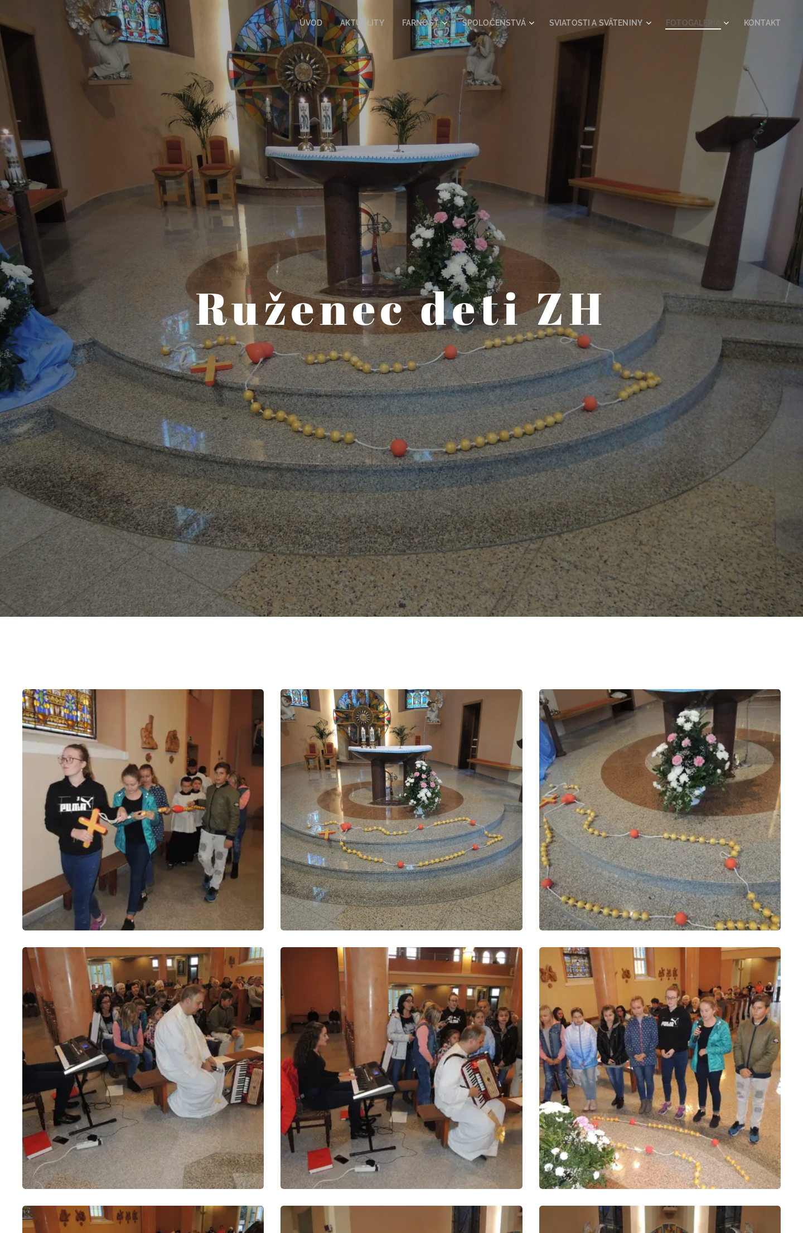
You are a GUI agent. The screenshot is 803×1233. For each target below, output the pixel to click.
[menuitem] (347, 23)
